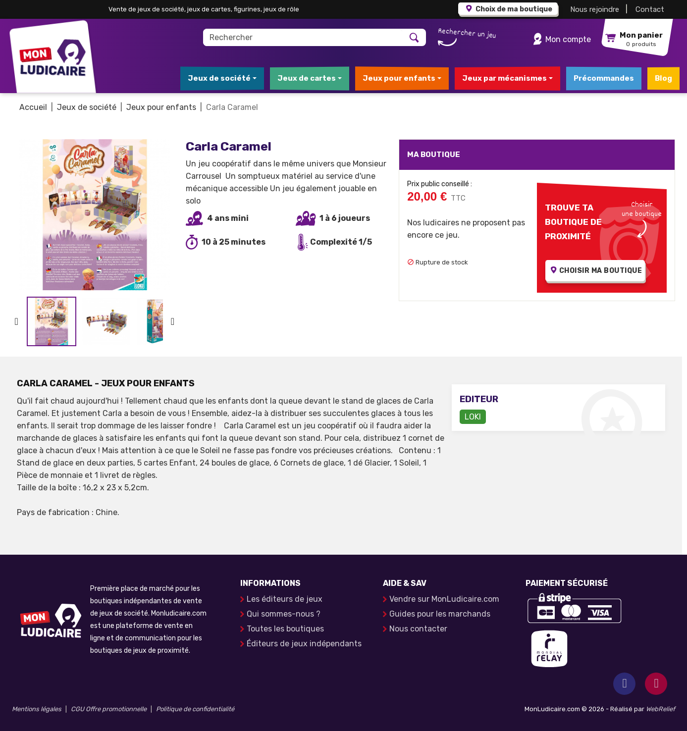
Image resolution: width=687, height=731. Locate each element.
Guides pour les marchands (439, 614)
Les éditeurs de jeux (284, 599)
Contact (649, 9)
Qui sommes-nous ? (283, 614)
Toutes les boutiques (285, 628)
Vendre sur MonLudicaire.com (444, 599)
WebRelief (660, 709)
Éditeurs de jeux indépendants (304, 643)
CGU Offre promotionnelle (109, 709)
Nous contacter (418, 628)
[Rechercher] (303, 37)
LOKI (473, 416)
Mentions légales (36, 709)
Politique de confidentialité (195, 709)
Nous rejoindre (594, 9)
